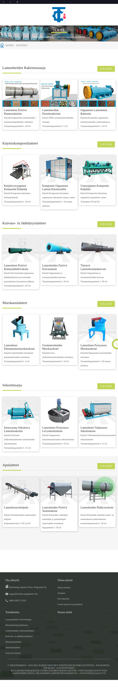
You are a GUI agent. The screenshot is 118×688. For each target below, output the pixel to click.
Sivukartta (102, 673)
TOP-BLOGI (49, 676)
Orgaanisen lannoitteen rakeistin (56, 681)
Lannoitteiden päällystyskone (96, 515)
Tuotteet (24, 45)
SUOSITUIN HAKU (65, 676)
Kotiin (12, 45)
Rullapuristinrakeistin (25, 679)
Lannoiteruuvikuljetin (16, 515)
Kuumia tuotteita (83, 673)
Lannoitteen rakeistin (91, 681)
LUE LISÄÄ (104, 69)
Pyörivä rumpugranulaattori (58, 679)
